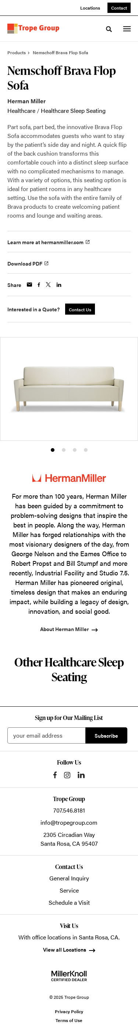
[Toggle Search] (109, 29)
